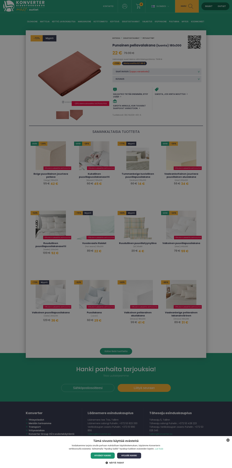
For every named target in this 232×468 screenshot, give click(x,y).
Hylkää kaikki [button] (129, 455)
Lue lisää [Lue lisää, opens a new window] (159, 448)
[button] (116, 462)
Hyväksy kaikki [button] (102, 455)
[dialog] (116, 234)
